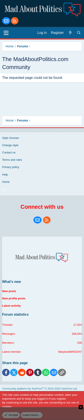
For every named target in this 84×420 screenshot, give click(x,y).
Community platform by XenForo (40, 388)
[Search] (79, 32)
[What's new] (70, 32)
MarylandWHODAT (70, 351)
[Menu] (6, 32)
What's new (11, 282)
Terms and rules (12, 159)
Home (6, 181)
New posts (9, 291)
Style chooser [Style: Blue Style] (10, 138)
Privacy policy (10, 167)
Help (5, 174)
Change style (10, 145)
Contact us (8, 152)
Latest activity (11, 305)
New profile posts (13, 298)
